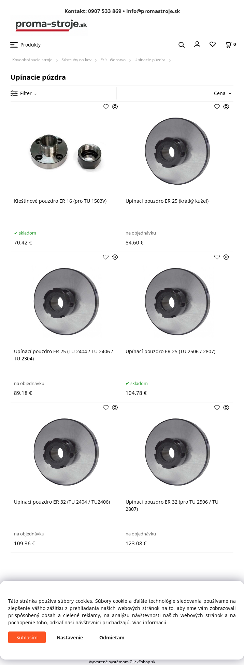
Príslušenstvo (113, 59)
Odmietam (112, 637)
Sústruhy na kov (76, 59)
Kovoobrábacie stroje (32, 59)
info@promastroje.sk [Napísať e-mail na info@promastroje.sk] (153, 11)
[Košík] (231, 44)
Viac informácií (149, 622)
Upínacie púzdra (150, 59)
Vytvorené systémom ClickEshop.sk (122, 661)
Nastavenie (70, 637)
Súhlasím (27, 637)
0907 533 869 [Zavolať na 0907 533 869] (104, 11)
